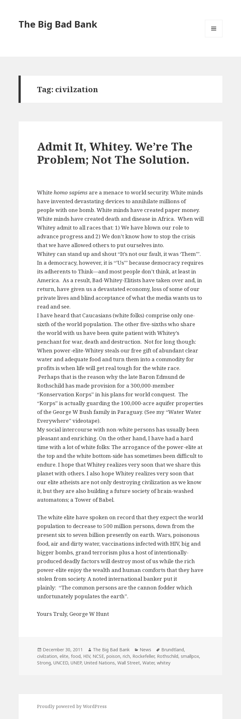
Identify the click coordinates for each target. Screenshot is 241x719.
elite (64, 656)
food (76, 656)
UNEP (76, 663)
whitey (163, 663)
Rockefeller (143, 656)
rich (126, 656)
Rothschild (167, 656)
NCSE (98, 656)
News (145, 650)
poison (113, 656)
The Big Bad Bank (58, 24)
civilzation (47, 656)
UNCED (60, 663)
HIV (86, 656)
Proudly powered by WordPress (72, 706)
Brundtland (172, 650)
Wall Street (128, 663)
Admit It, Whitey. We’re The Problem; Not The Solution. (115, 153)
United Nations (99, 663)
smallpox (190, 656)
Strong (44, 663)
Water (148, 663)
